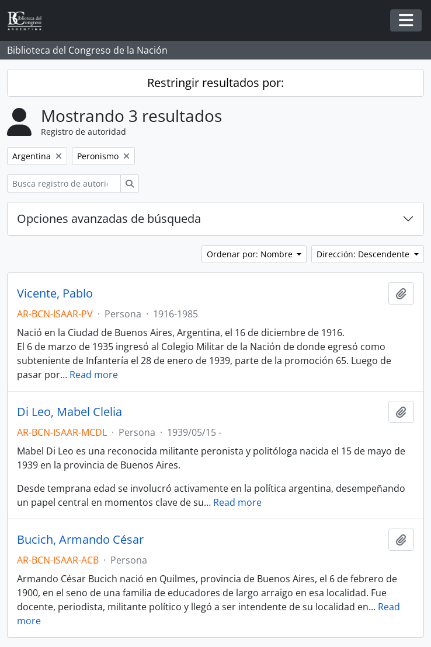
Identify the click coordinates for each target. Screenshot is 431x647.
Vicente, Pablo (55, 293)
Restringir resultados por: (215, 82)
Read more (93, 374)
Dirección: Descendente (364, 254)
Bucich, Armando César (80, 540)
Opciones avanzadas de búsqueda (109, 218)
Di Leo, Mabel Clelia (69, 412)
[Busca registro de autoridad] (64, 183)
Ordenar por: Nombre (251, 254)
